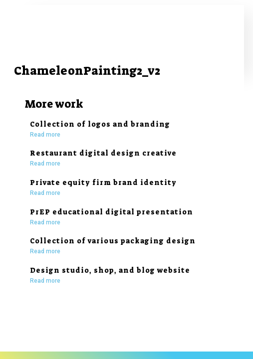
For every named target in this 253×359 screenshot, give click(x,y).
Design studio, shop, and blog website (110, 270)
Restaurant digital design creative (103, 153)
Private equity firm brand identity (103, 182)
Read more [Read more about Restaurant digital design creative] (45, 163)
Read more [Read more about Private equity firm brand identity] (45, 192)
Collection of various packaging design (113, 240)
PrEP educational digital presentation (111, 211)
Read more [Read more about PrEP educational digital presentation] (45, 222)
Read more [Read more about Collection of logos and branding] (45, 134)
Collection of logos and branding (100, 124)
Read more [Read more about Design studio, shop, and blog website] (45, 280)
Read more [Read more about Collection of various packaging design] (45, 251)
